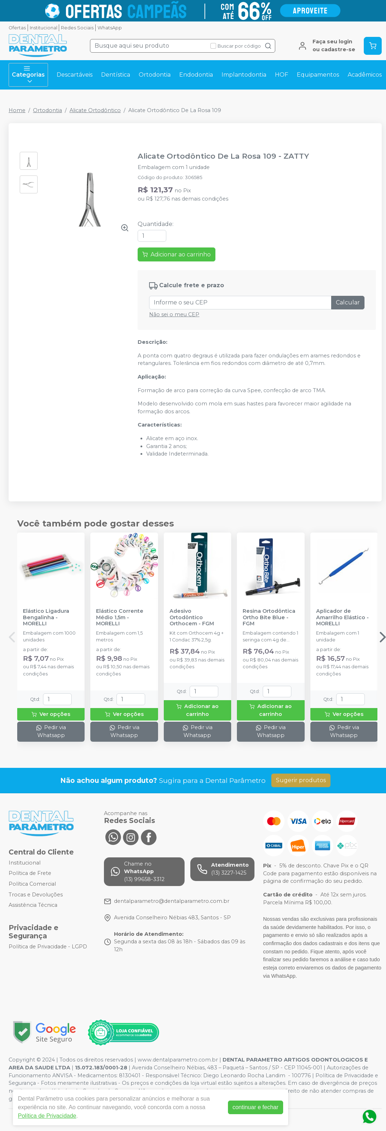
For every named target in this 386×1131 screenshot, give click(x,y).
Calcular (348, 302)
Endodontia (196, 74)
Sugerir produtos (301, 780)
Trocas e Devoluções (36, 894)
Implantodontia (243, 74)
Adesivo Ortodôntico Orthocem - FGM (192, 617)
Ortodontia (155, 74)
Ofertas (17, 27)
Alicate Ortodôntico (95, 110)
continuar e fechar (255, 1107)
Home (17, 110)
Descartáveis (74, 74)
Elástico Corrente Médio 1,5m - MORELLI (119, 617)
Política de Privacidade (47, 1116)
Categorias (28, 75)
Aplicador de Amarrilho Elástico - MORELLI (342, 617)
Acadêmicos (365, 74)
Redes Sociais (77, 27)
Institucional (43, 27)
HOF (281, 74)
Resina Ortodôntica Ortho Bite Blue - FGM (269, 617)
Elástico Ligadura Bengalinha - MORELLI (46, 617)
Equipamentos (318, 74)
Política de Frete (30, 873)
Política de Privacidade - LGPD (48, 946)
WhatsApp (109, 27)
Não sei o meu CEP (174, 314)
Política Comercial (32, 884)
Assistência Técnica (33, 905)
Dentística (115, 74)
